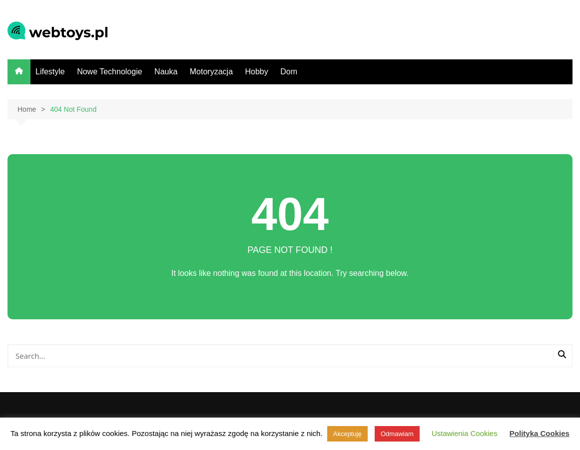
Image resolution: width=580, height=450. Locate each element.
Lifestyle (50, 71)
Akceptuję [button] (347, 434)
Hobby (256, 71)
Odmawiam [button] (397, 434)
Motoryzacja (211, 71)
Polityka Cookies (540, 433)
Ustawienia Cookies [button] (465, 433)
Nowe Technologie (109, 71)
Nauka (165, 71)
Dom (288, 71)
